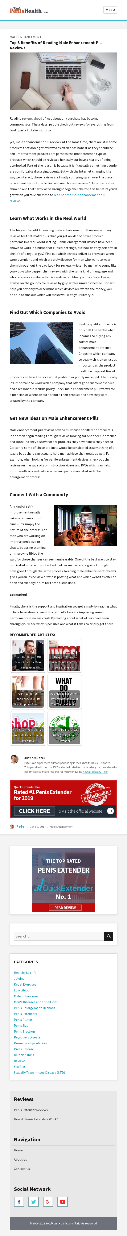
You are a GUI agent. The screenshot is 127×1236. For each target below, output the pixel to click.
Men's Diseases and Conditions (36, 1002)
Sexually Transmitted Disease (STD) (39, 1072)
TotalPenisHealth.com (59, 1223)
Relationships (24, 1055)
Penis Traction (24, 1031)
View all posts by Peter (95, 772)
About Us (20, 1159)
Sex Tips (20, 1066)
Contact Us (22, 1169)
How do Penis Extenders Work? (36, 1119)
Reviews (19, 1061)
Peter (21, 826)
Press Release (24, 1049)
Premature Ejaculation (30, 1043)
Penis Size (21, 1025)
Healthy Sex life (25, 972)
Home (18, 1150)
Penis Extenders (25, 1014)
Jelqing (19, 978)
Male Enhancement (26, 37)
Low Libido (21, 990)
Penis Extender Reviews (31, 1110)
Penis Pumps (23, 1019)
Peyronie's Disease (27, 1037)
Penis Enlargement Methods (34, 1008)
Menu (110, 10)
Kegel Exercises (25, 984)
